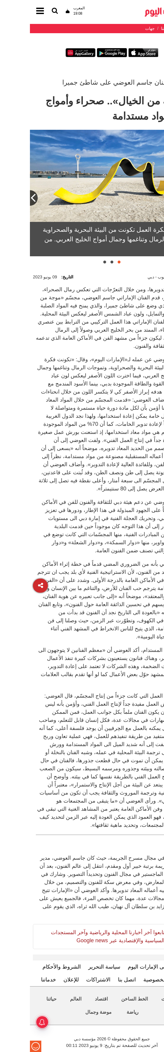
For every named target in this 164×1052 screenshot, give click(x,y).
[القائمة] (25, 11)
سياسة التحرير (74, 967)
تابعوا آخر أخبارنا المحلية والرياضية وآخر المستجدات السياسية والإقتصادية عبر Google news (78, 936)
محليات (138, 998)
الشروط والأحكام (32, 967)
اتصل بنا (97, 980)
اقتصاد (71, 998)
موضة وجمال (68, 1012)
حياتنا (21, 998)
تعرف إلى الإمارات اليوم (124, 967)
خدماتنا (18, 980)
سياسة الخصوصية (133, 980)
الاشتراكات (68, 980)
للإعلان (41, 980)
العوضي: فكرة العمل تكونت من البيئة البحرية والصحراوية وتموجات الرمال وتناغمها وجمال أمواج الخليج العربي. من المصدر (87, 239)
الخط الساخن (104, 998)
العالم (45, 998)
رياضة (103, 1012)
